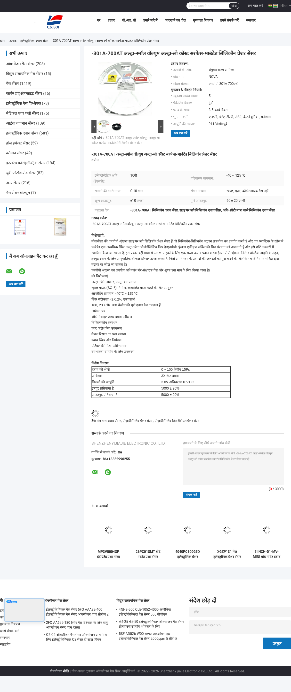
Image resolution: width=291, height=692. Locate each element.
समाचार (251, 20)
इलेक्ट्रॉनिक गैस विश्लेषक (23, 103)
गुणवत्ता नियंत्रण (203, 20)
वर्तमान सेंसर (15, 153)
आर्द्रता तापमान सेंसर (20, 123)
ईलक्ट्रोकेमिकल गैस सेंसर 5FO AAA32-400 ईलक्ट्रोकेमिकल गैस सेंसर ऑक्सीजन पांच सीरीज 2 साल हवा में (77, 613)
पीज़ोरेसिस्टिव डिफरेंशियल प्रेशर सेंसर (177, 421)
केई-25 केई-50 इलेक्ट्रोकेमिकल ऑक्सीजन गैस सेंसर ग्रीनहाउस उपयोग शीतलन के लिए (151, 624)
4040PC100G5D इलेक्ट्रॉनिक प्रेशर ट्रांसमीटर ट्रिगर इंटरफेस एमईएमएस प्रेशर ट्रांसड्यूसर (187, 554)
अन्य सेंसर (13, 183)
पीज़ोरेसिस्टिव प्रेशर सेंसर (137, 421)
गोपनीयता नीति (59, 671)
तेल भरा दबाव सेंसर (109, 421)
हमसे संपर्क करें (229, 20)
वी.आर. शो (129, 20)
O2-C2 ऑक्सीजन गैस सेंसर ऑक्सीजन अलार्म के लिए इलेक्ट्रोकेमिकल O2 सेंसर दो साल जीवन (76, 637)
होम (2, 41)
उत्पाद (111, 20)
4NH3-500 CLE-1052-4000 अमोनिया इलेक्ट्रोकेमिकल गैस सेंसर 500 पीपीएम (145, 612)
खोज (234, 6)
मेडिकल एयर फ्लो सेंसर (22, 113)
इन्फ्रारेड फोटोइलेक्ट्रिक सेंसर (25, 163)
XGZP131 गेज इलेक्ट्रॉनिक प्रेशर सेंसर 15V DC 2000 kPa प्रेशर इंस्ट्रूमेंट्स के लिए (227, 554)
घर (98, 20)
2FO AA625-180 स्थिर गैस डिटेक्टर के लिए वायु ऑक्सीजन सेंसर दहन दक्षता (77, 625)
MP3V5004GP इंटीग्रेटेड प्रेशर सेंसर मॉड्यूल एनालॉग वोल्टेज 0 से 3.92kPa (108, 554)
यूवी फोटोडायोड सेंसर (21, 173)
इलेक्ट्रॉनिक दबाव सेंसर (34, 41)
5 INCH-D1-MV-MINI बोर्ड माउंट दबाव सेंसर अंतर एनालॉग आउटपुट (267, 554)
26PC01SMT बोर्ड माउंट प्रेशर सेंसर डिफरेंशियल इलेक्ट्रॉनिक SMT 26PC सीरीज (147, 554)
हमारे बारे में (150, 20)
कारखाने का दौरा (175, 20)
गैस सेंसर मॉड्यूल (18, 192)
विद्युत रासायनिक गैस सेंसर (24, 73)
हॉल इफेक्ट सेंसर (18, 143)
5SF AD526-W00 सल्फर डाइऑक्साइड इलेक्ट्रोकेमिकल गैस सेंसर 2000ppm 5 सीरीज (148, 636)
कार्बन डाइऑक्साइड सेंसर (24, 93)
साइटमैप (5, 644)
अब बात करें (255, 6)
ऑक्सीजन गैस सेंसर (20, 63)
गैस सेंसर (12, 83)
